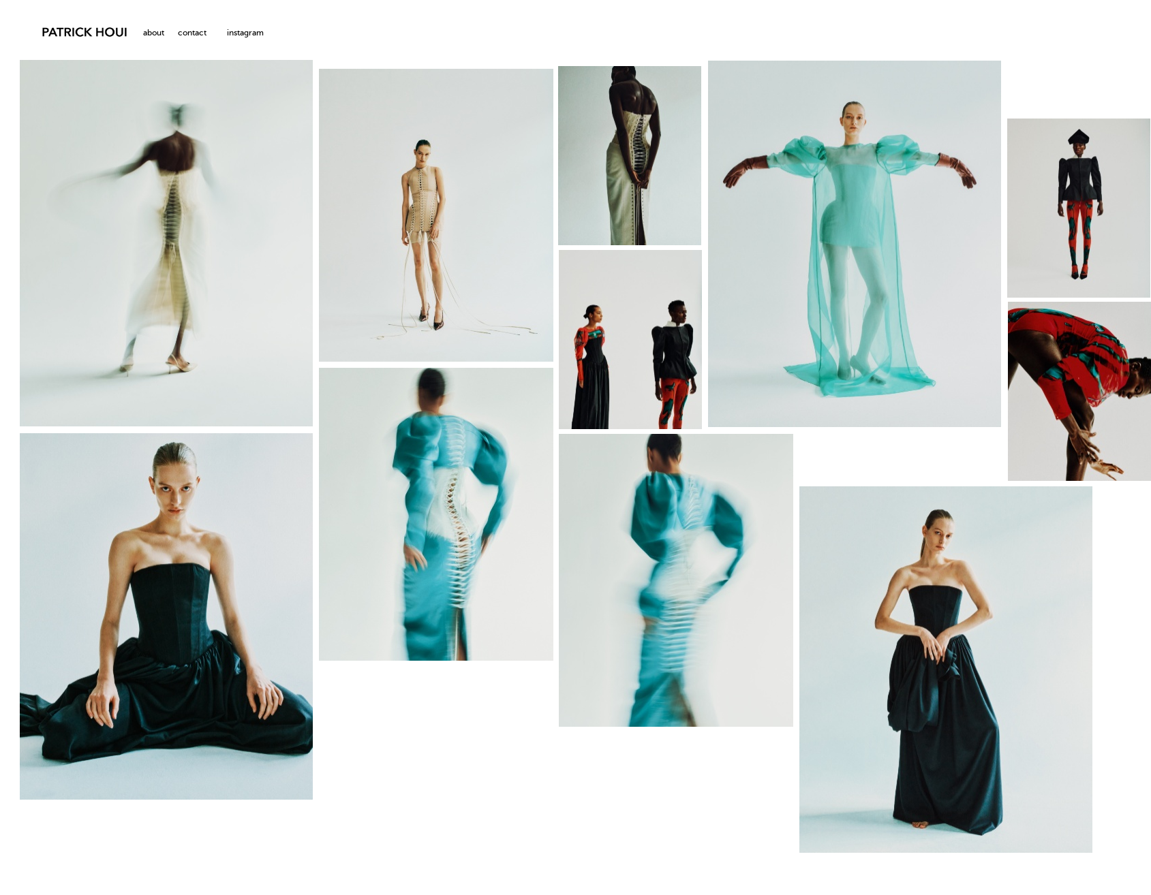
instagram (245, 33)
